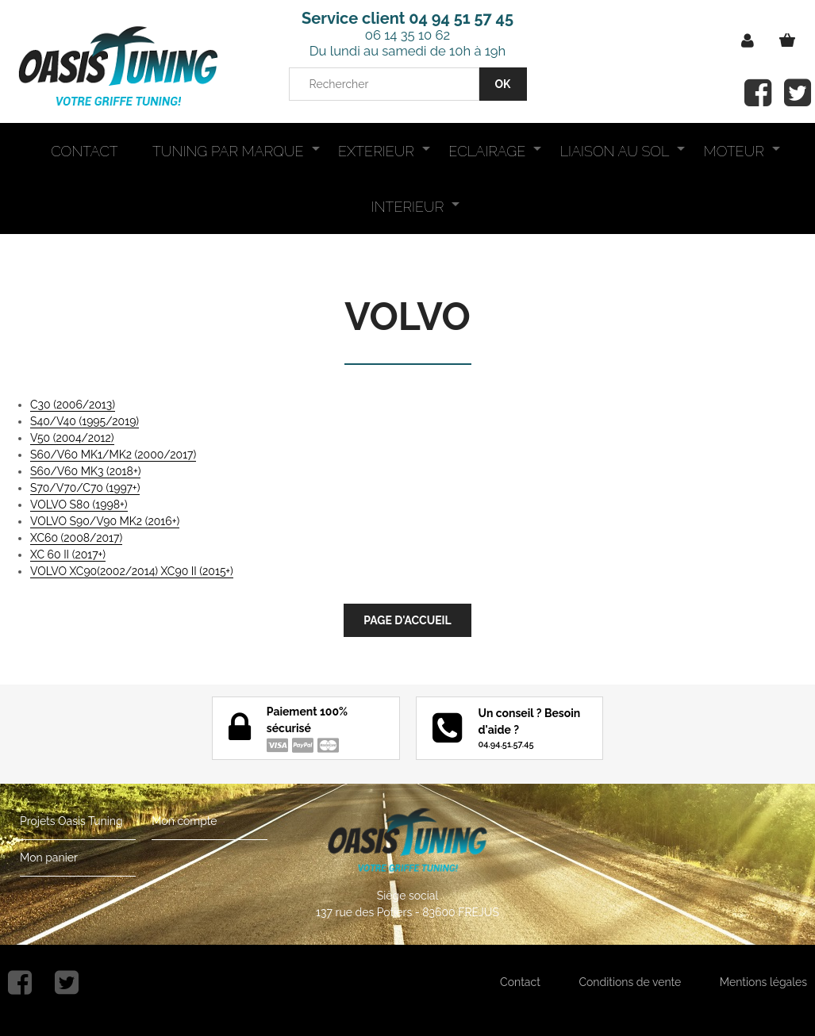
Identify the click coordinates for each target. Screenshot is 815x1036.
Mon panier (49, 857)
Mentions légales (763, 982)
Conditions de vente (630, 982)
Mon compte (184, 821)
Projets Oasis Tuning (71, 821)
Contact (520, 982)
